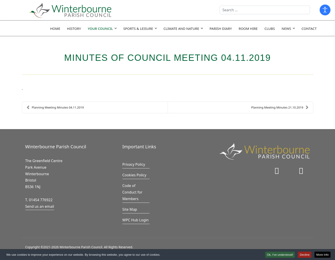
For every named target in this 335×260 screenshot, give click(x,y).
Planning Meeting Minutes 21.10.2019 (280, 107)
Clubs (270, 28)
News (286, 28)
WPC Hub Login (135, 219)
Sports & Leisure (138, 28)
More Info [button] (322, 255)
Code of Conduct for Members (132, 192)
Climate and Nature (181, 28)
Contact (309, 28)
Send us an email (39, 206)
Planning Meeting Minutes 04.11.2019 (55, 107)
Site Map (129, 209)
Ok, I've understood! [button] (280, 255)
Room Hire (248, 28)
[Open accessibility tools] (325, 10)
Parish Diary (221, 28)
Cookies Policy (134, 175)
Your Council (100, 28)
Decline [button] (304, 255)
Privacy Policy (133, 164)
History (74, 28)
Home (55, 28)
